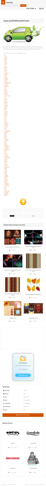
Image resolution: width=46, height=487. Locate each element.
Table (5, 160)
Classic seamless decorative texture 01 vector (33, 271)
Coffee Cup (6, 185)
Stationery (6, 86)
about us (26, 484)
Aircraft (5, 125)
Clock (5, 151)
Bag (5, 141)
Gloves (5, 177)
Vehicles (6, 111)
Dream (5, 90)
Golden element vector (33, 318)
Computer (6, 73)
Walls (5, 169)
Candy (5, 122)
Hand (5, 109)
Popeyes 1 (13, 443)
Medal (5, 195)
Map (5, 89)
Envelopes (6, 83)
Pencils (6, 138)
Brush (5, 103)
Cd (5, 97)
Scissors (6, 132)
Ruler (5, 142)
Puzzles (6, 155)
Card (5, 56)
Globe (5, 108)
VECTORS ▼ (31, 9)
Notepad (6, 148)
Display (6, 102)
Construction (7, 95)
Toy (5, 152)
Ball (5, 59)
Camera (6, 105)
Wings (5, 60)
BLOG (41, 9)
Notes (5, 91)
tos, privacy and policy (40, 484)
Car (5, 66)
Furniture (6, 180)
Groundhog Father (33, 468)
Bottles (5, 114)
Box (5, 64)
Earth (5, 68)
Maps (5, 133)
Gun (5, 188)
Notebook (6, 124)
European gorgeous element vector (12, 247)
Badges (6, 78)
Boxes (5, 77)
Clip (5, 55)
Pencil (5, 98)
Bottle (5, 136)
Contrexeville (33, 443)
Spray (5, 181)
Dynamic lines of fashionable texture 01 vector (33, 247)
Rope (5, 172)
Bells (5, 94)
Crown (5, 70)
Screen (5, 165)
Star (5, 71)
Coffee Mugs (7, 157)
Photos (5, 164)
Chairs (5, 153)
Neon (5, 163)
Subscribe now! (23, 375)
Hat (5, 110)
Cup (5, 134)
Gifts (5, 62)
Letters (5, 63)
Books (5, 81)
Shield (5, 106)
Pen (5, 117)
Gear (5, 121)
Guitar (5, 113)
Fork (5, 187)
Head (5, 75)
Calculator (6, 183)
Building (6, 93)
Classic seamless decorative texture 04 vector (12, 294)
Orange (6, 79)
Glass (5, 99)
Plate (5, 128)
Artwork (6, 126)
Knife (5, 168)
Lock (5, 137)
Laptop (5, 159)
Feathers (6, 175)
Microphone (6, 149)
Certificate (6, 184)
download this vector (23, 415)
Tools (5, 120)
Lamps (5, 179)
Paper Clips (6, 191)
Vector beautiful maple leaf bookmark (33, 294)
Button (5, 67)
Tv (5, 129)
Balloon (6, 161)
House (5, 74)
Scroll (5, 101)
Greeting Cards (7, 82)
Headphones (7, 146)
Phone (5, 116)
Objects (20, 53)
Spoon (5, 171)
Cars (5, 87)
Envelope (6, 192)
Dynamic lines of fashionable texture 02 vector (13, 271)
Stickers (6, 58)
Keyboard (6, 145)
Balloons (6, 85)
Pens (5, 118)
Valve (5, 173)
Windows (6, 156)
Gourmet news (13, 468)
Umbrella (6, 176)
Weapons (6, 194)
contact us (32, 484)
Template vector (12, 318)
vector (9, 2)
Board (5, 144)
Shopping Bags (7, 130)
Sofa (5, 189)
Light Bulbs (6, 167)
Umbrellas (6, 140)
